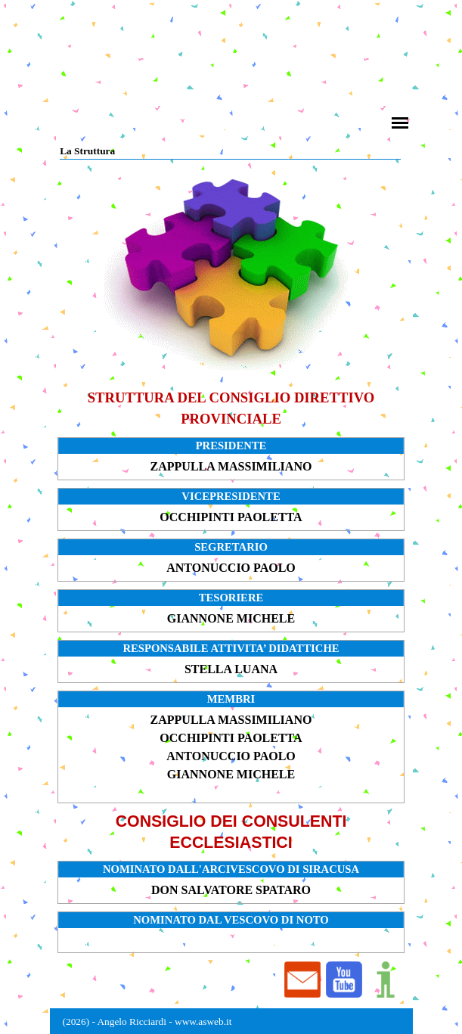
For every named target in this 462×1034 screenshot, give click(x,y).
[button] (344, 980)
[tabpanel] (231, 408)
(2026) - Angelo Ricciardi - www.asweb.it (147, 1021)
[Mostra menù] (400, 122)
